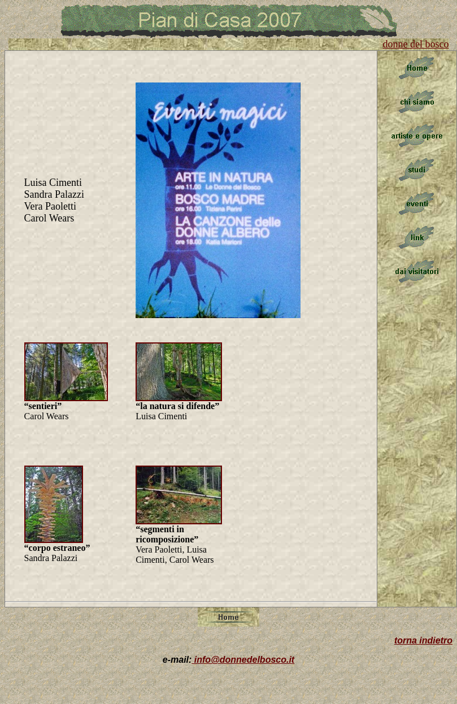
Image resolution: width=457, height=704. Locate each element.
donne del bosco (416, 44)
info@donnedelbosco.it (242, 659)
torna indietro (423, 640)
